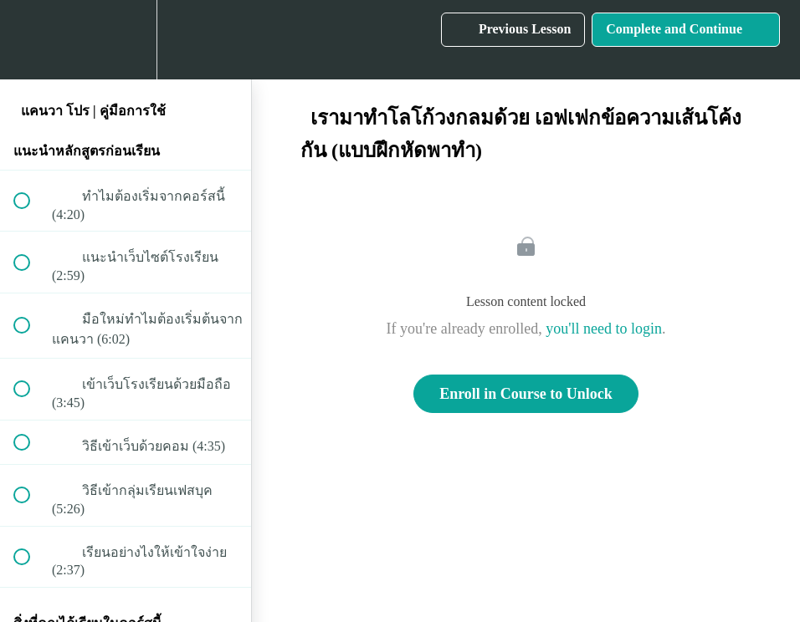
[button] (31, 39)
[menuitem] (125, 39)
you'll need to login (604, 328)
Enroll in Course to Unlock (526, 393)
